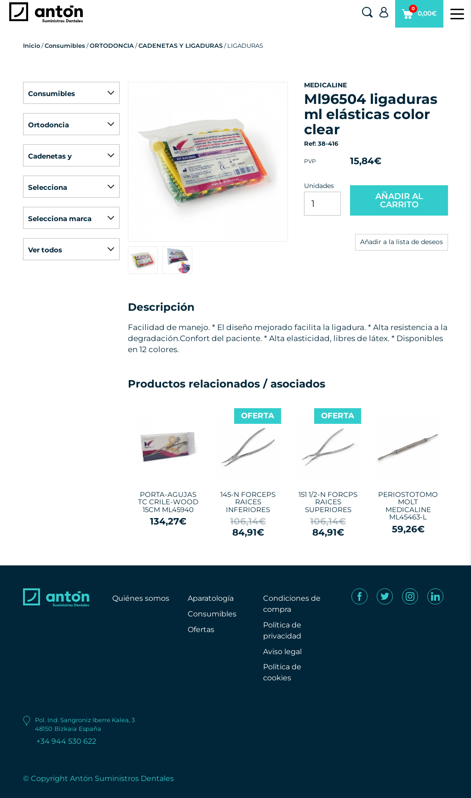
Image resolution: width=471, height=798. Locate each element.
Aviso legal (282, 651)
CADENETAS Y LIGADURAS (180, 45)
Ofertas (201, 629)
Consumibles (65, 45)
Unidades (319, 186)
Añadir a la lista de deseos (401, 242)
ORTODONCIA (112, 45)
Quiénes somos (140, 598)
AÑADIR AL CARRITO (399, 200)
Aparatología (211, 598)
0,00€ (419, 16)
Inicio (31, 45)
